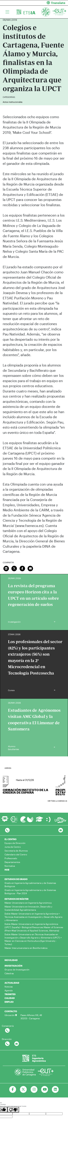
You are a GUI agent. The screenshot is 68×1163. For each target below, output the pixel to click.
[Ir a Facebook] (12, 1089)
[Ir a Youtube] (45, 1089)
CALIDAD (10, 998)
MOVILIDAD (11, 960)
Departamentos (12, 862)
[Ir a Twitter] (23, 1089)
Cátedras (9, 973)
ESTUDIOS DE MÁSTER (16, 899)
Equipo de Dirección (15, 843)
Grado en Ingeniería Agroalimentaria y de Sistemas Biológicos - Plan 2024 (30, 892)
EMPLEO (9, 1002)
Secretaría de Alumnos (16, 850)
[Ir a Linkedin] (55, 1089)
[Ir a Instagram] (34, 1089)
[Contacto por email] (60, 830)
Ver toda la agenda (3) (57, 801)
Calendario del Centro (16, 854)
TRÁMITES (10, 994)
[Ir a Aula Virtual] (39, 820)
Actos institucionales (12, 102)
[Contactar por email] (16, 1044)
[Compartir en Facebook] (22, 568)
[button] (52, 2)
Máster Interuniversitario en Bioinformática (26, 948)
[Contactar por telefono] (7, 830)
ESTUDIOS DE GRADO (16, 879)
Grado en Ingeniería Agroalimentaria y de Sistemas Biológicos (30, 884)
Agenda (9, 990)
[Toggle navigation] (7, 12)
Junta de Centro (13, 847)
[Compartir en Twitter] (14, 568)
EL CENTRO (11, 839)
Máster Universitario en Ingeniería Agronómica (28, 902)
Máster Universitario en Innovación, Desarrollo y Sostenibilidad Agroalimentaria (28, 908)
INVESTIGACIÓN (13, 965)
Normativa (10, 866)
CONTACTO (11, 1011)
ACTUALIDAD (12, 982)
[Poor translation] (13, 1109)
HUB (7, 869)
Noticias (9, 986)
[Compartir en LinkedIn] (6, 568)
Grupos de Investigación (17, 969)
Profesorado (11, 858)
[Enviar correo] (30, 568)
